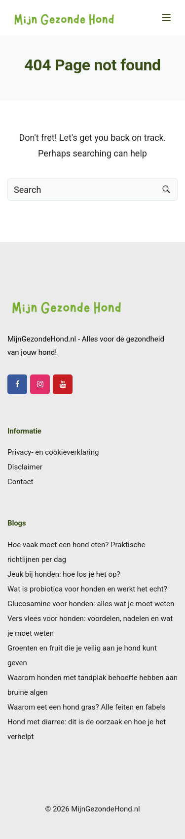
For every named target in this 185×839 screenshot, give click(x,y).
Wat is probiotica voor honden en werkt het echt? (87, 589)
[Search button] (166, 189)
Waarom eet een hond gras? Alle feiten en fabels (86, 707)
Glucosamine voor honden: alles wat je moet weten (90, 603)
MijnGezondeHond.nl (105, 809)
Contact (20, 481)
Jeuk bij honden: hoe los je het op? (63, 574)
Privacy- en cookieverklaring (53, 452)
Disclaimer (24, 467)
